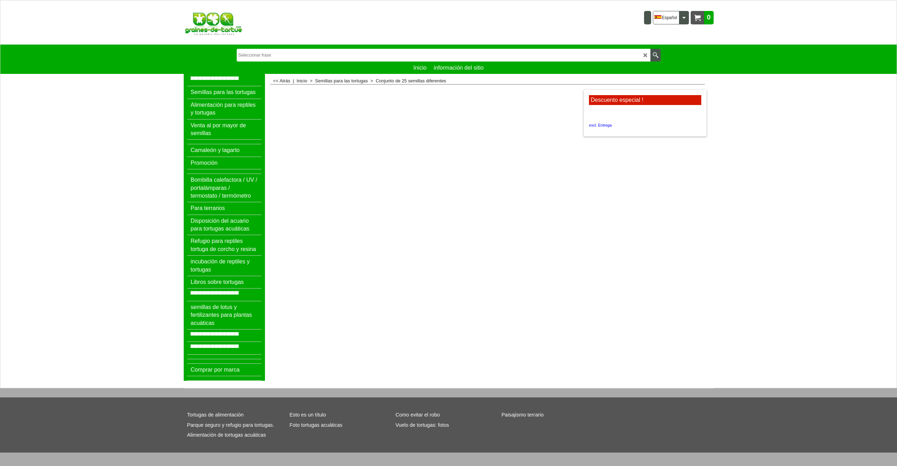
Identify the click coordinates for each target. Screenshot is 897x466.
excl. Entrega (600, 125)
